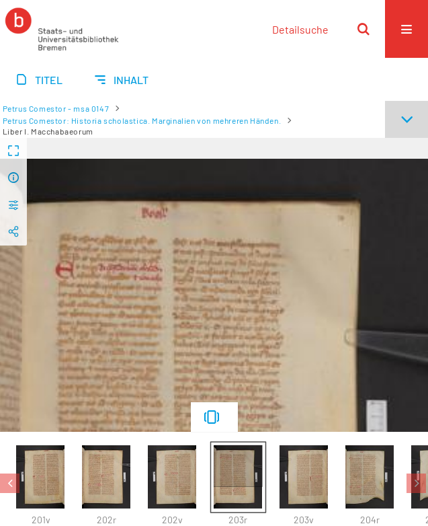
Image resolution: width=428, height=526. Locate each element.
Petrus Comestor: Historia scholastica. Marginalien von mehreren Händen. (142, 120)
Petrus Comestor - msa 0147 (56, 108)
